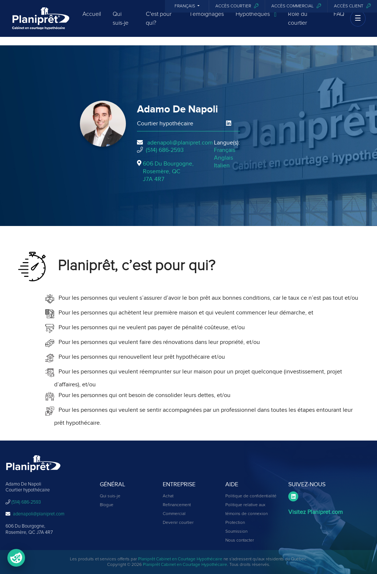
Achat (168, 496)
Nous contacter (239, 540)
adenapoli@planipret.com (180, 142)
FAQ (339, 20)
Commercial (174, 514)
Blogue (106, 505)
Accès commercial (296, 6)
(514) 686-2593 (165, 150)
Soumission (236, 531)
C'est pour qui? (159, 24)
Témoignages (206, 20)
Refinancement (177, 505)
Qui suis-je (120, 24)
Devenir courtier (178, 523)
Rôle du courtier (297, 24)
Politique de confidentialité (250, 496)
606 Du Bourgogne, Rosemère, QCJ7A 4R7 (168, 171)
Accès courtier (236, 6)
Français (185, 6)
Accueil (91, 20)
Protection (235, 523)
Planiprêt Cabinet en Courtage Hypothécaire (180, 559)
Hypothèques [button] (256, 20)
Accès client (352, 6)
